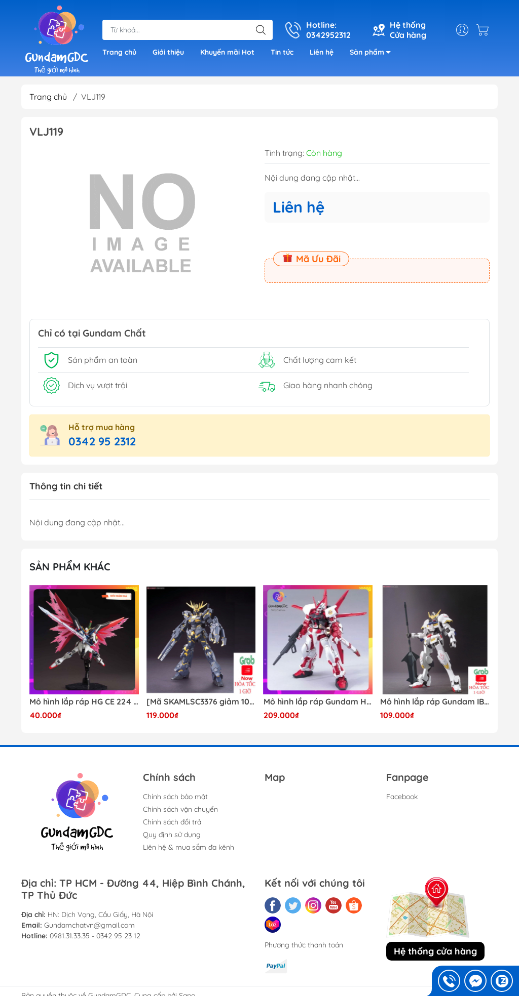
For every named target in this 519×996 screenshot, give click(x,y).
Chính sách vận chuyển (180, 809)
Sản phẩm (373, 54)
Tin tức (282, 52)
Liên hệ (321, 52)
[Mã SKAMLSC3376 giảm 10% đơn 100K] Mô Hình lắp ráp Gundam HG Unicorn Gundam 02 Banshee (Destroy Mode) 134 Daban (201, 702)
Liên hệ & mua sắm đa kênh (188, 847)
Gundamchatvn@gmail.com (89, 925)
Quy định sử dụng (172, 834)
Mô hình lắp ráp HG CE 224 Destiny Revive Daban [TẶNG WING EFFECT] (84, 702)
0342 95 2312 (102, 441)
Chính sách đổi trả (172, 821)
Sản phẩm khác (69, 566)
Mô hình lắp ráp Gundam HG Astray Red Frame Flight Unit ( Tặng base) (318, 702)
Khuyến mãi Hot (227, 52)
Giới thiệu (168, 52)
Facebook (402, 796)
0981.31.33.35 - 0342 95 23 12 (95, 935)
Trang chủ (119, 52)
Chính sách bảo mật (175, 796)
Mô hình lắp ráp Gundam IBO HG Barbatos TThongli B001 (435, 702)
